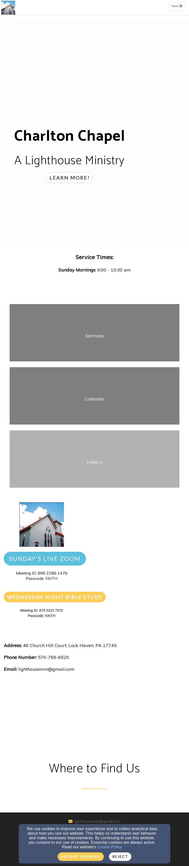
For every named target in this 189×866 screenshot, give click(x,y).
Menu (178, 6)
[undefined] (94, 335)
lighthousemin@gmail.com (98, 821)
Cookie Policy (110, 847)
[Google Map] (94, 718)
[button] (69, 177)
